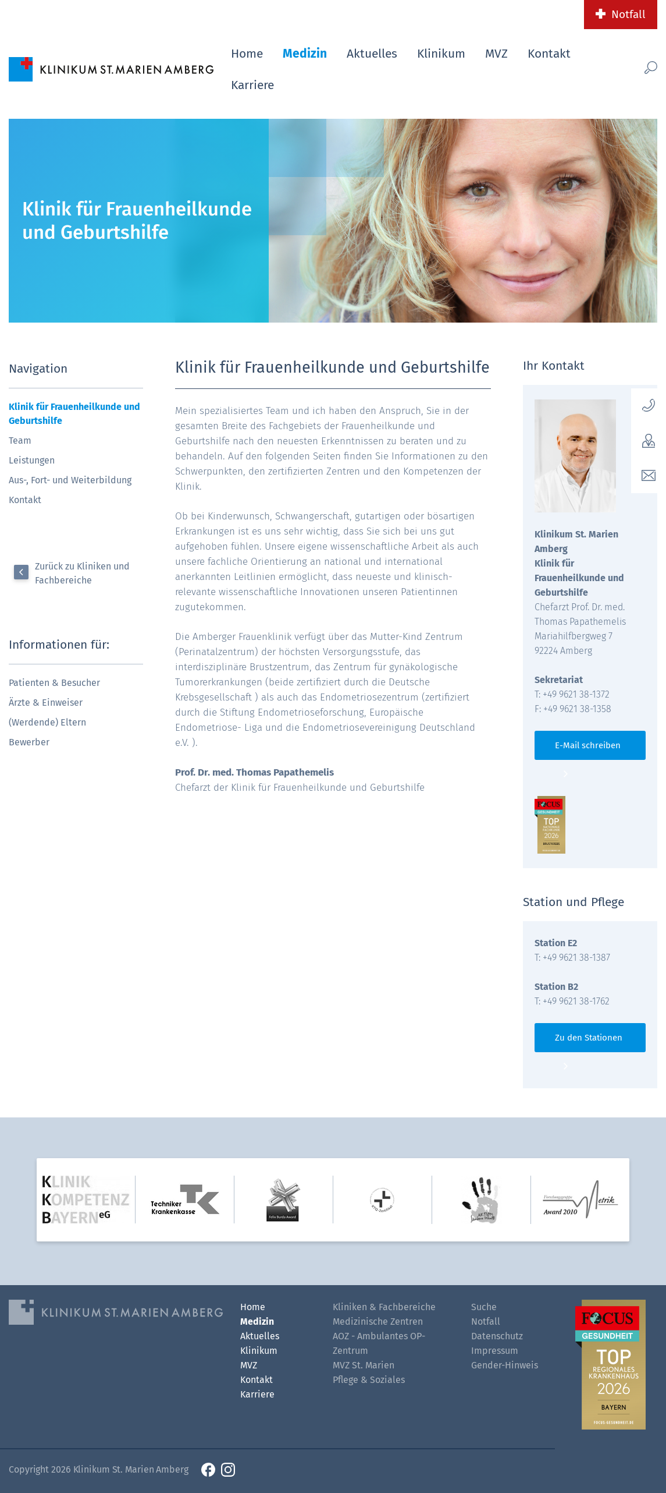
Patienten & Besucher (54, 682)
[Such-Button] (638, 67)
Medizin (305, 53)
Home (247, 53)
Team (20, 440)
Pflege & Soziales (369, 1379)
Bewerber (29, 742)
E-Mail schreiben (588, 745)
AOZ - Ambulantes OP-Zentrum (379, 1343)
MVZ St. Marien (363, 1365)
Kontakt (549, 53)
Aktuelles (372, 53)
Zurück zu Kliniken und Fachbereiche (82, 573)
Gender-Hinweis (504, 1365)
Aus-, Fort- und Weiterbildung (70, 480)
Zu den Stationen (588, 1037)
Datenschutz (497, 1336)
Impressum (494, 1350)
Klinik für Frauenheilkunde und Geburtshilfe (74, 413)
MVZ (496, 53)
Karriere (252, 85)
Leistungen (32, 460)
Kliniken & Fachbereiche (384, 1306)
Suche (484, 1306)
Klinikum (441, 53)
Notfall (628, 14)
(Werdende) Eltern (47, 722)
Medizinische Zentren (378, 1321)
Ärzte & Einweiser (46, 702)
